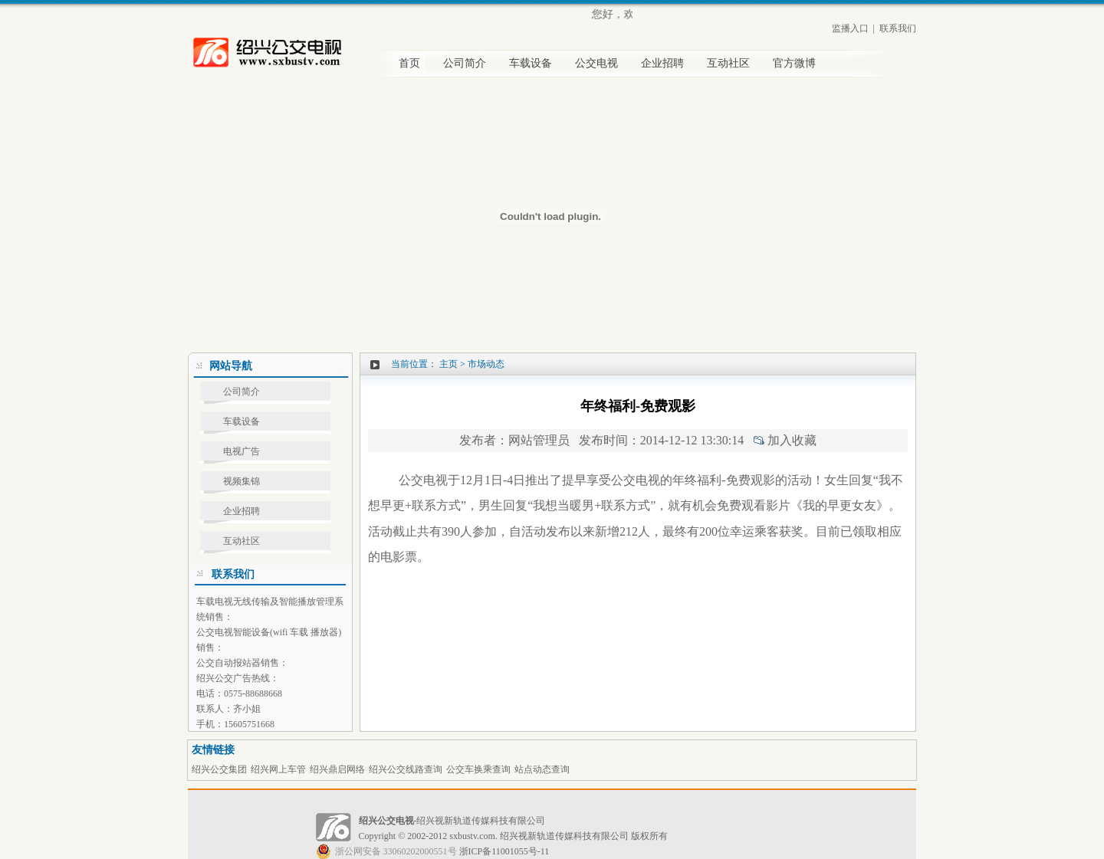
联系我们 (897, 28)
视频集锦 (241, 481)
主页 (448, 364)
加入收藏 (791, 440)
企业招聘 (662, 63)
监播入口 (850, 28)
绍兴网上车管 (278, 769)
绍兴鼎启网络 (337, 769)
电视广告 (241, 451)
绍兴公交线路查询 (405, 769)
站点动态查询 (542, 769)
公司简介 (464, 63)
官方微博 (794, 63)
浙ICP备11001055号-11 (433, 851)
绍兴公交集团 (219, 769)
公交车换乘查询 (478, 769)
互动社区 (728, 63)
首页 (409, 63)
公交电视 (596, 63)
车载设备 (530, 63)
